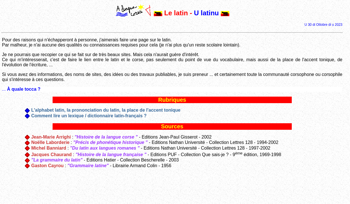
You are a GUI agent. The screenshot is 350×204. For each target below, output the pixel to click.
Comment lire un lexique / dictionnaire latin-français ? (88, 115)
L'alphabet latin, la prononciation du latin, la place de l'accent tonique (105, 110)
